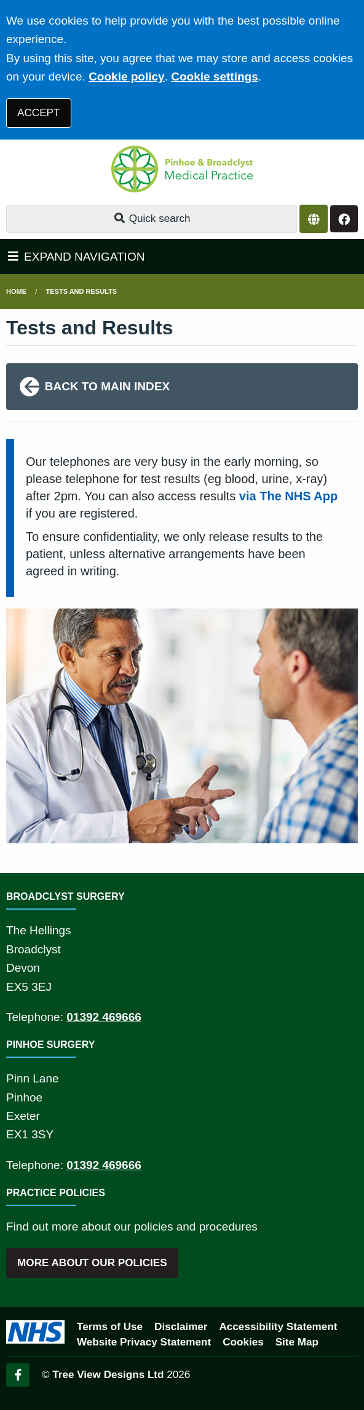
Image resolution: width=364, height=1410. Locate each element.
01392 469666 (103, 1016)
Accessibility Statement (279, 1327)
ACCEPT (38, 113)
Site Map (296, 1342)
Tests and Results (81, 291)
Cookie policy (127, 76)
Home (16, 291)
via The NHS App (288, 496)
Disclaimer (180, 1327)
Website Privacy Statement (144, 1342)
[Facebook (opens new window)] (18, 1375)
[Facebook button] (344, 219)
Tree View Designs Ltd (108, 1374)
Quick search (152, 218)
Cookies (243, 1342)
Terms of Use (110, 1327)
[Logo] (182, 169)
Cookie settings (214, 76)
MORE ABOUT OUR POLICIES (92, 1263)
